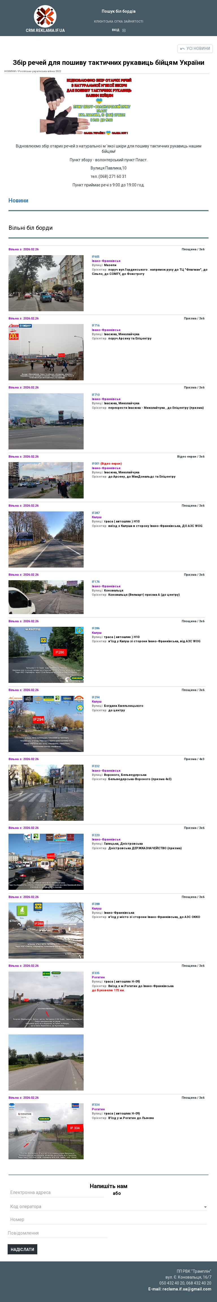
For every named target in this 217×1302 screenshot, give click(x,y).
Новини (18, 200)
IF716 (95, 325)
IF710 (95, 395)
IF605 (95, 257)
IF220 (95, 835)
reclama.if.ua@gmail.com (186, 1289)
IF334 (95, 1105)
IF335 (95, 973)
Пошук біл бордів (119, 11)
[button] (108, 1207)
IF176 (95, 582)
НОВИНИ (10, 71)
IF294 (95, 697)
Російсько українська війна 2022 (39, 71)
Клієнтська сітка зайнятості (118, 21)
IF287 (95, 513)
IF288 (95, 904)
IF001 (95, 463)
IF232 (95, 766)
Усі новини (195, 48)
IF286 (95, 628)
